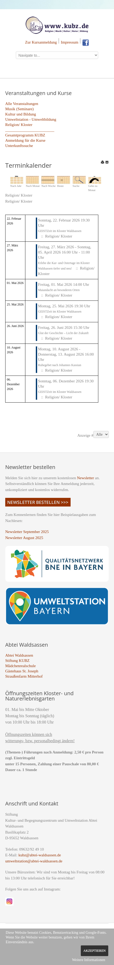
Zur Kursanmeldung (41, 42)
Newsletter (85, 478)
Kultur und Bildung (20, 114)
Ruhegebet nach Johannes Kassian (59, 365)
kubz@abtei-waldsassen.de (39, 855)
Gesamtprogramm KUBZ (25, 135)
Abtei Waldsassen (19, 655)
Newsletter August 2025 (24, 538)
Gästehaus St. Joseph (21, 671)
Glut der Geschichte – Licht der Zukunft (63, 333)
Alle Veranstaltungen (21, 104)
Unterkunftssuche (19, 146)
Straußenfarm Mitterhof (24, 676)
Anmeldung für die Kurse (25, 140)
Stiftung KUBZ (17, 660)
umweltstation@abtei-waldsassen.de (33, 861)
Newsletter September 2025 (27, 532)
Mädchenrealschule (20, 666)
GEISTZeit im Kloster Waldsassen (59, 231)
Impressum (69, 42)
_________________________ (29, 130)
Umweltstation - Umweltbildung (30, 119)
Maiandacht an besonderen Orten (58, 290)
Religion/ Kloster (18, 125)
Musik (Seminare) (19, 109)
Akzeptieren (94, 950)
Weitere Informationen (88, 960)
